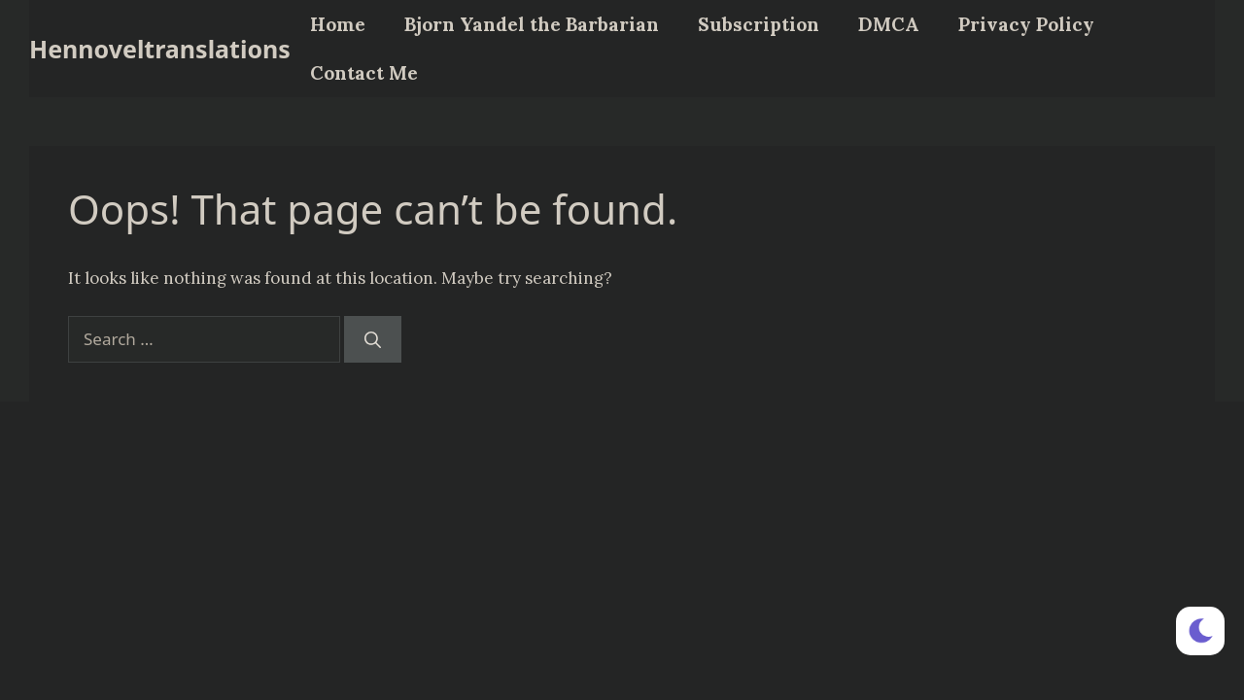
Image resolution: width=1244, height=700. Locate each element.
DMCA (888, 24)
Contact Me (364, 73)
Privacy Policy (1026, 24)
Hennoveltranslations (160, 48)
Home (337, 24)
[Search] (372, 339)
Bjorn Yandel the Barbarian (531, 24)
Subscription (758, 24)
